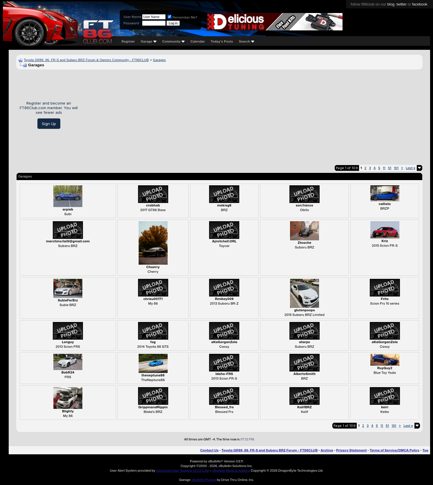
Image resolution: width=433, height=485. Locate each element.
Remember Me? (182, 17)
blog (390, 4)
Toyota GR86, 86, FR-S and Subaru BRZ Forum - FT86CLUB (270, 450)
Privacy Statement (351, 450)
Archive (326, 450)
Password (131, 23)
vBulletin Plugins (203, 479)
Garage (148, 41)
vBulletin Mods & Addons (231, 470)
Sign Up (49, 123)
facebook (419, 4)
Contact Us (209, 450)
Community (173, 41)
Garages (159, 60)
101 (396, 168)
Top (425, 450)
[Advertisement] (252, 114)
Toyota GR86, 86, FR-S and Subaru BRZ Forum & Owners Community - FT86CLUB (86, 60)
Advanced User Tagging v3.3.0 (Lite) (182, 470)
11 (384, 168)
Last (410, 168)
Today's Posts (222, 41)
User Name (132, 16)
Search (246, 41)
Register (128, 41)
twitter (401, 4)
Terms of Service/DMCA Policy (395, 450)
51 (389, 168)
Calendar (198, 41)
